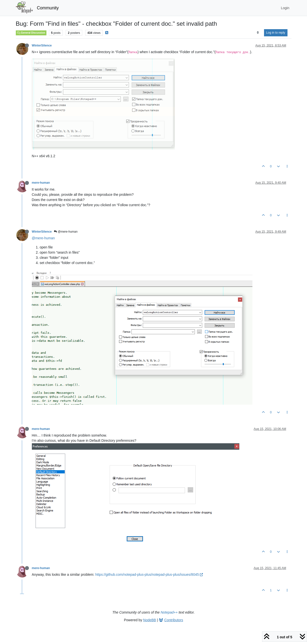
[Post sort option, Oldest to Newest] (258, 32)
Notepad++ (169, 612)
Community (48, 7)
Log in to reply (275, 32)
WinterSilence (42, 45)
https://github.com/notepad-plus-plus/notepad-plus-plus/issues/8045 (149, 574)
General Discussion (31, 32)
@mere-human (66, 231)
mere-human (41, 182)
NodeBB (149, 620)
